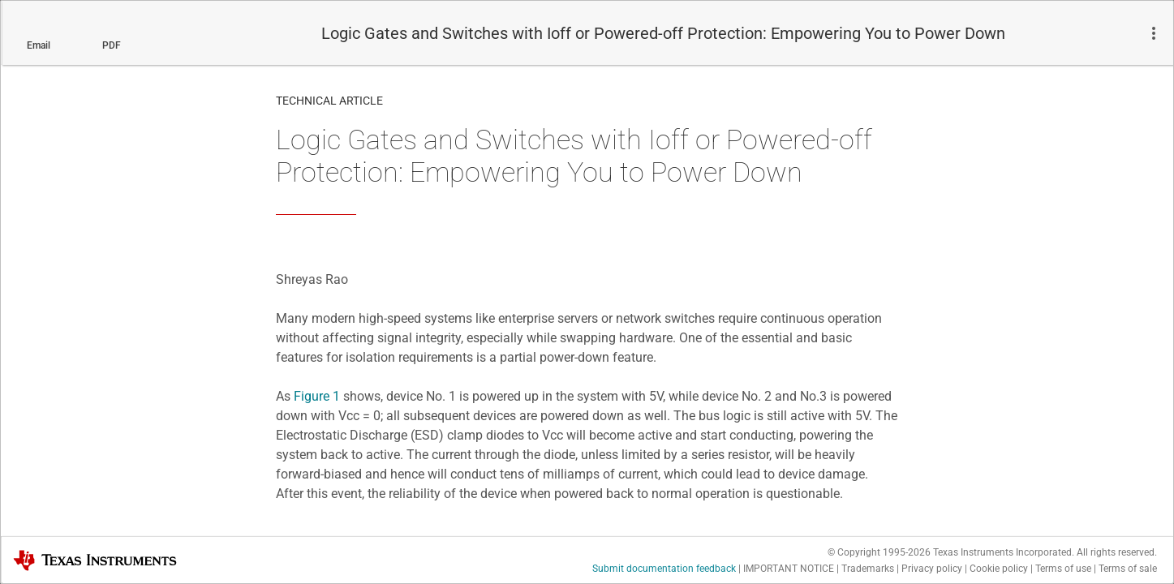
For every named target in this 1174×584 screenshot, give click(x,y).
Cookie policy (999, 568)
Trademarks (867, 568)
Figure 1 (317, 396)
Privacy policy (931, 568)
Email (38, 45)
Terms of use (1063, 568)
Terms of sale (1128, 568)
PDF (111, 45)
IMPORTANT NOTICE (788, 568)
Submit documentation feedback (664, 568)
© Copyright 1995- (879, 552)
